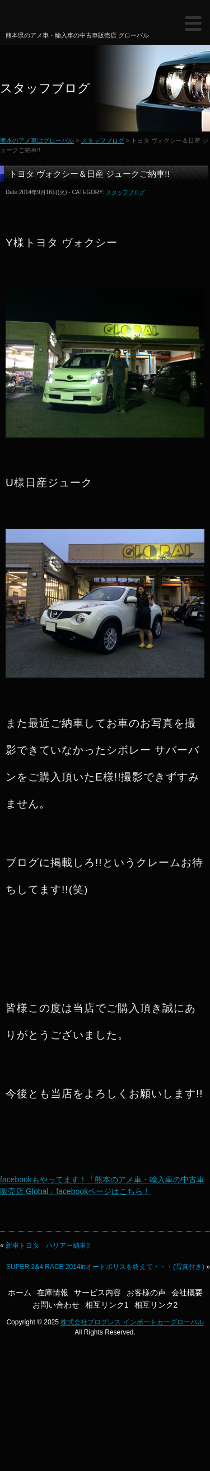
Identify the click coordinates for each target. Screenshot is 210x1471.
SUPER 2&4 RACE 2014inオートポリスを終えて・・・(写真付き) (105, 1267)
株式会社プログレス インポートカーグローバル (131, 1322)
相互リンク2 (156, 1304)
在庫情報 (52, 1292)
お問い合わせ (56, 1304)
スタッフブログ (102, 140)
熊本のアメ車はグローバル (43, 18)
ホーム (19, 1292)
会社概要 (187, 1292)
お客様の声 (146, 1292)
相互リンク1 (107, 1304)
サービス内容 (97, 1292)
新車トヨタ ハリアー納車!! (48, 1245)
